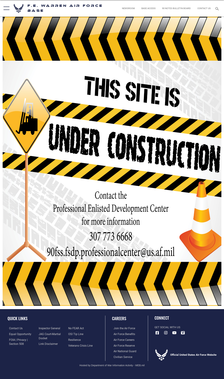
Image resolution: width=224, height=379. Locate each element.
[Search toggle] (218, 8)
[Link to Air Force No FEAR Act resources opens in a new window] (76, 328)
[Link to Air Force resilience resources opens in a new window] (75, 339)
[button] (5, 8)
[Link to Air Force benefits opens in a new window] (122, 334)
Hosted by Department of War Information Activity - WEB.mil (112, 364)
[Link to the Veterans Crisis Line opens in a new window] (80, 345)
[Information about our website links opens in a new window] (47, 343)
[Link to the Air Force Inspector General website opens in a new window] (48, 328)
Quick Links (17, 318)
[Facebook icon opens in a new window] (157, 332)
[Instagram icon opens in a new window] (165, 332)
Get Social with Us (167, 327)
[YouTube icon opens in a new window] (174, 332)
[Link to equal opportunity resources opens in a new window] (18, 334)
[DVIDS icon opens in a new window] (183, 332)
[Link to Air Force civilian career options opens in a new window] (121, 356)
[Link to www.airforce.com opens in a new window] (122, 328)
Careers (119, 318)
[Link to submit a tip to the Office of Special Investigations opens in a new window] (76, 334)
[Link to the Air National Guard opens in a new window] (123, 350)
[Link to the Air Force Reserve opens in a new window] (122, 345)
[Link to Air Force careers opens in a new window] (122, 339)
